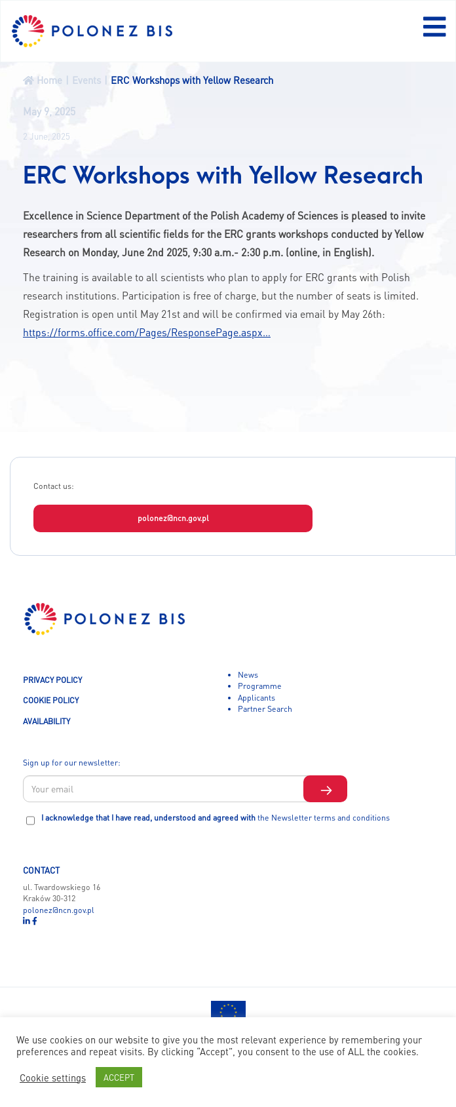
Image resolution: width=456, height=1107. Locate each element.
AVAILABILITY (46, 721)
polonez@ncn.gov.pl (173, 518)
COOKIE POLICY (51, 700)
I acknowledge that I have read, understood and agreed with (215, 817)
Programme (260, 685)
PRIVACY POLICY (52, 679)
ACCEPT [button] (119, 1077)
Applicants (256, 697)
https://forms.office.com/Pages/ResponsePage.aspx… (147, 332)
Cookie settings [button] (53, 1077)
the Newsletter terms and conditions (323, 817)
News (248, 674)
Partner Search (265, 708)
